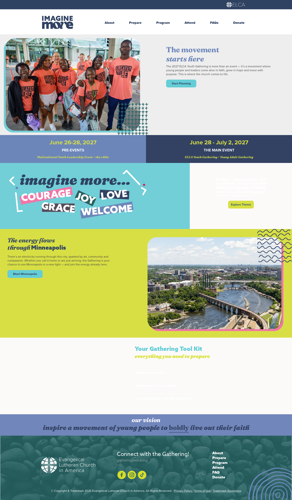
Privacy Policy (183, 491)
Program (220, 462)
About (217, 453)
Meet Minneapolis (25, 274)
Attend (218, 467)
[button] (111, 22)
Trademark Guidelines (227, 491)
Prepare (219, 457)
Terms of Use (202, 491)
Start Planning (181, 83)
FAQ (216, 472)
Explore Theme (241, 204)
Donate (218, 477)
